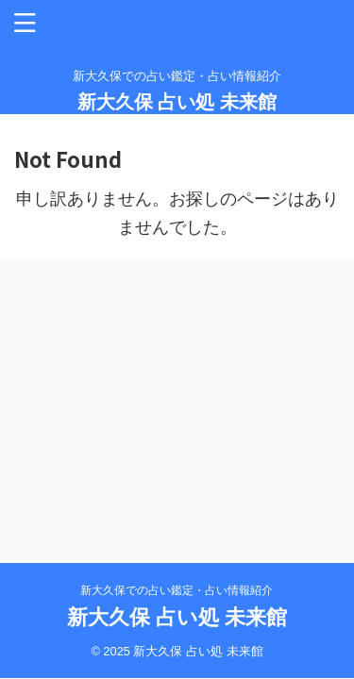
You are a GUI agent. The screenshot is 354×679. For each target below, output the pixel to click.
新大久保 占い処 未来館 (177, 101)
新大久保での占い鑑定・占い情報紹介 (176, 590)
